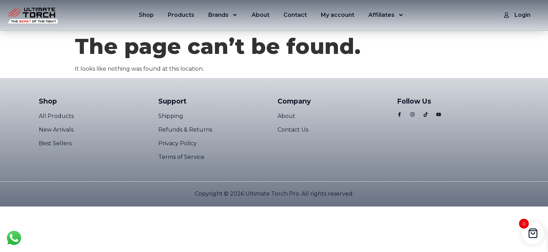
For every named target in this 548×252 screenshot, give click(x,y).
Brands (223, 15)
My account (337, 15)
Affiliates (386, 15)
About (260, 15)
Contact (295, 15)
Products (181, 15)
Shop (146, 15)
